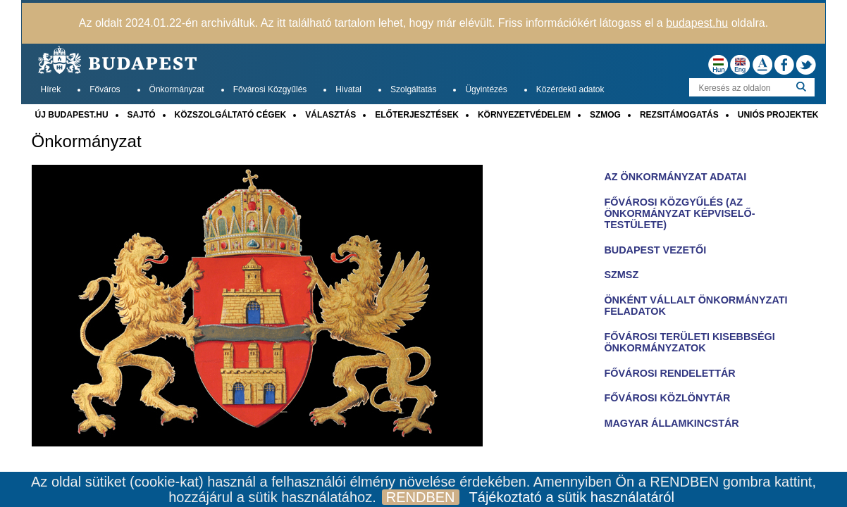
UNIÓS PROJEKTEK (778, 115)
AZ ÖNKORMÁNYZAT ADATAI (675, 176)
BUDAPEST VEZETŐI (655, 250)
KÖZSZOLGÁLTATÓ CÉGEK (231, 115)
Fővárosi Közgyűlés (270, 89)
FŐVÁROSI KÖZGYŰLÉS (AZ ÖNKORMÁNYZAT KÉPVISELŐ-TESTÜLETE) (679, 213)
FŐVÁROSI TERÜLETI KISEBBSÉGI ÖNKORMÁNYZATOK (689, 342)
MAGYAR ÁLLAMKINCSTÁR (671, 423)
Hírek (51, 89)
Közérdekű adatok (570, 89)
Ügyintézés (486, 89)
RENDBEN (420, 497)
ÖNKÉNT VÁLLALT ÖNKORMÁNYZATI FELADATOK (695, 305)
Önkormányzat (176, 89)
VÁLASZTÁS (330, 115)
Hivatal (348, 89)
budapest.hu (697, 23)
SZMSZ (621, 274)
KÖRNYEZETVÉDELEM (524, 115)
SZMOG (605, 115)
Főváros (104, 89)
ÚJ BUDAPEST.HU (72, 115)
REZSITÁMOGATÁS (679, 115)
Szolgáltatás (413, 89)
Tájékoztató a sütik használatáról (571, 497)
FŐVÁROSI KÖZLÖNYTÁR (667, 397)
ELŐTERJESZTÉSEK (417, 115)
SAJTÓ (142, 115)
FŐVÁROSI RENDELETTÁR (669, 373)
